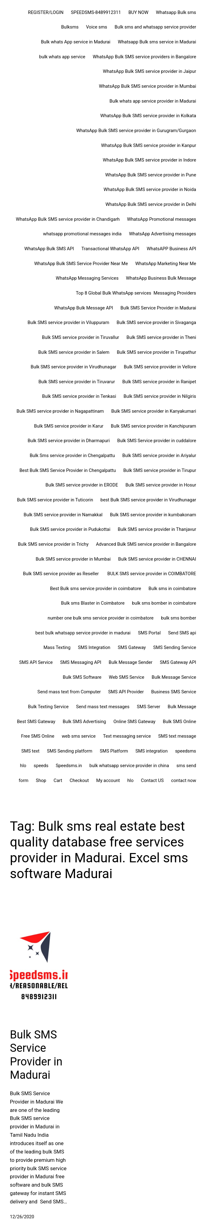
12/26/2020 (22, 1217)
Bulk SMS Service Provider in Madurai (36, 1055)
